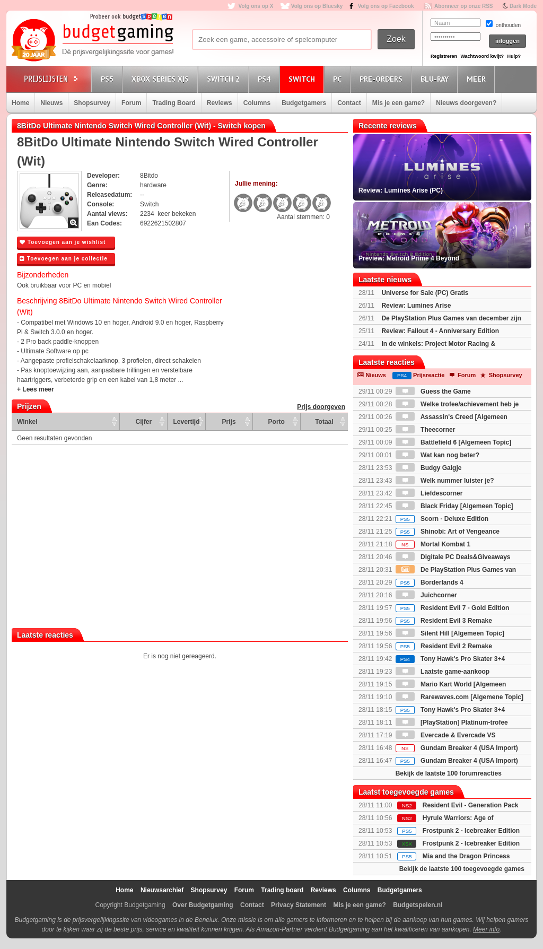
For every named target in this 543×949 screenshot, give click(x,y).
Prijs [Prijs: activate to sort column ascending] (229, 421)
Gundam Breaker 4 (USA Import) (457, 748)
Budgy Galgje (429, 468)
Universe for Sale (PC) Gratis (424, 293)
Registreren (444, 56)
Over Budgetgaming (202, 905)
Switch (303, 79)
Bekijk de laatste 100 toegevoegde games (461, 869)
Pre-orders (383, 79)
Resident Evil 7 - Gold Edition (453, 608)
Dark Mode (523, 6)
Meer (478, 79)
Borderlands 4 (429, 582)
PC (339, 79)
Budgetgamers (304, 103)
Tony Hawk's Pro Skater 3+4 (450, 659)
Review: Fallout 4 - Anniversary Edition (440, 331)
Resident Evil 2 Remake (444, 646)
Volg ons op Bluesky (317, 6)
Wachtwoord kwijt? (482, 56)
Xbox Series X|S (162, 79)
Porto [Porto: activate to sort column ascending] (276, 421)
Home (20, 103)
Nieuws (51, 103)
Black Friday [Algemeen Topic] (454, 506)
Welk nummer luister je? (445, 480)
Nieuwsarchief (162, 890)
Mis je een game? (398, 103)
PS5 (109, 79)
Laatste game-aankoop (442, 671)
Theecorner (426, 429)
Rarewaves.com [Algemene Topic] (459, 697)
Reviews (219, 103)
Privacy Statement (298, 905)
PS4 (266, 79)
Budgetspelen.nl (417, 905)
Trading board (282, 890)
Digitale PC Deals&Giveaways (453, 557)
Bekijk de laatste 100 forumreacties (449, 773)
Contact (349, 103)
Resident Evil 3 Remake (444, 620)
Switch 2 (225, 79)
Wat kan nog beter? (437, 455)
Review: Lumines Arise (416, 305)
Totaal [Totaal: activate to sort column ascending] (324, 421)
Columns (256, 103)
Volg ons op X (255, 6)
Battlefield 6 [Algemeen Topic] (453, 442)
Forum (131, 103)
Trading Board (173, 103)
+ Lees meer (35, 389)
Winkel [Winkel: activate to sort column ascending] (27, 421)
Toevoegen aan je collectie (64, 259)
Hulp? (514, 56)
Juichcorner (426, 595)
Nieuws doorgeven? (466, 103)
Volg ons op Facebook (386, 6)
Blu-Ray (436, 79)
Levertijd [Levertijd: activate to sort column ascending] (186, 421)
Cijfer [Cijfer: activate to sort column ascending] (144, 421)
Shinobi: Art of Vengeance (448, 531)
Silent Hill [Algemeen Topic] (450, 633)
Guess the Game (433, 391)
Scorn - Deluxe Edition (442, 519)
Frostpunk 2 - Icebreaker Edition (471, 830)
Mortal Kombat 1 (433, 544)
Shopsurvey (92, 103)
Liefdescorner (429, 493)
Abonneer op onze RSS (463, 6)
